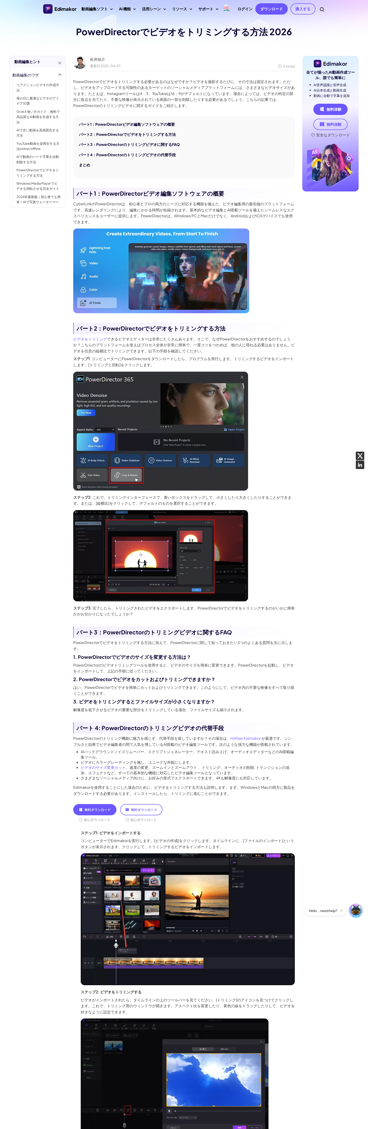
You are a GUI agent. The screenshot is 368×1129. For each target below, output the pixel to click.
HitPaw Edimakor (245, 738)
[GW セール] (226, 8)
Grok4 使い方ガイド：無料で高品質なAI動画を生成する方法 (38, 116)
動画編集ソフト (97, 10)
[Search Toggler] (322, 9)
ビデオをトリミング (90, 338)
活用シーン (154, 10)
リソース (182, 10)
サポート (208, 10)
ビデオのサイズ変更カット (103, 767)
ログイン (245, 8)
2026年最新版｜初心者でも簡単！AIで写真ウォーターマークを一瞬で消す (38, 202)
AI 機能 (127, 10)
